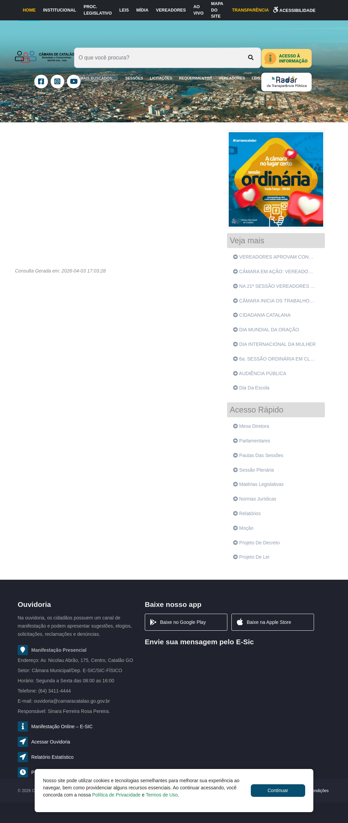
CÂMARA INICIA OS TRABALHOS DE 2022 (275, 300)
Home (29, 10)
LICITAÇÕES (161, 78)
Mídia (142, 10)
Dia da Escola (251, 387)
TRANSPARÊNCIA (250, 10)
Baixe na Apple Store (263, 622)
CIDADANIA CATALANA (262, 315)
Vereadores (171, 10)
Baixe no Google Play (177, 622)
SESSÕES (134, 78)
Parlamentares (251, 440)
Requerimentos (195, 78)
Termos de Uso (162, 795)
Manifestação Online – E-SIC (62, 726)
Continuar (277, 790)
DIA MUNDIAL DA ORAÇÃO (266, 329)
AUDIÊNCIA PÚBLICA (259, 373)
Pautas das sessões (258, 455)
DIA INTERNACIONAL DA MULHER (274, 344)
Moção (243, 528)
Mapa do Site (217, 10)
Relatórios (247, 513)
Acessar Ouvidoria (50, 742)
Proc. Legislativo (98, 10)
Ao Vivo (198, 10)
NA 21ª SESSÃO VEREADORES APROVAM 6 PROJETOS (275, 286)
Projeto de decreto (256, 542)
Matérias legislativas (258, 484)
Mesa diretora (251, 426)
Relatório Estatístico (52, 757)
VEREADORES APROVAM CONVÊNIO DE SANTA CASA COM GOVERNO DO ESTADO (275, 257)
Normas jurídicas (254, 499)
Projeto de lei (251, 557)
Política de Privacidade (116, 795)
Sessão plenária (253, 470)
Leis (124, 10)
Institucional (59, 10)
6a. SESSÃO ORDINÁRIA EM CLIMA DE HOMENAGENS (275, 359)
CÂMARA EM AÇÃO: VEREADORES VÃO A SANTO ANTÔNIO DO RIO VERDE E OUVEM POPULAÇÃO (275, 271)
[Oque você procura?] (157, 58)
